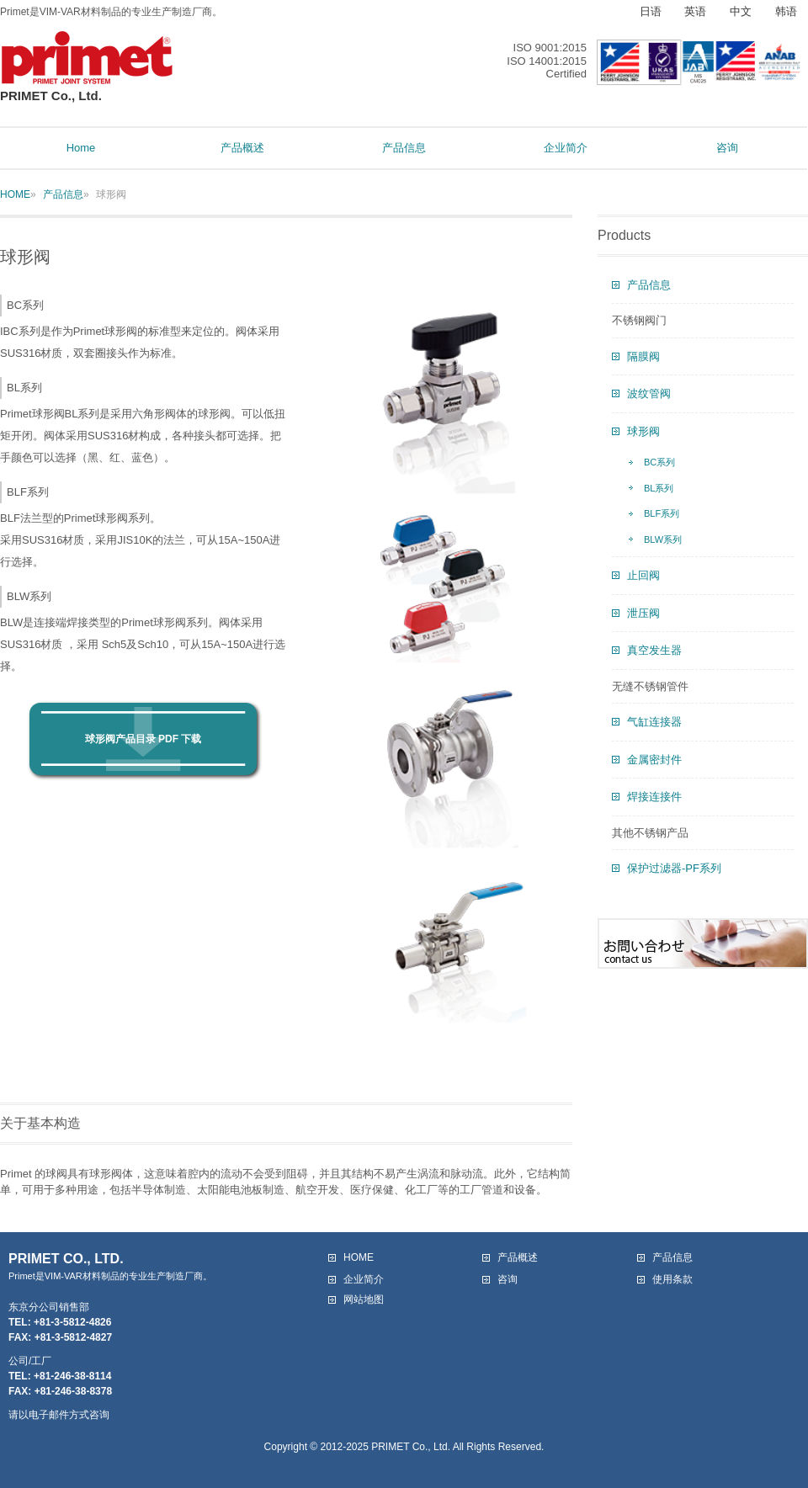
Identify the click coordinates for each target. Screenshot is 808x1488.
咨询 (507, 1279)
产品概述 (517, 1257)
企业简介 (363, 1279)
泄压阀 (643, 613)
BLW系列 (663, 539)
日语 (650, 11)
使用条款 (672, 1279)
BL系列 (658, 488)
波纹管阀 (649, 393)
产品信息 (63, 194)
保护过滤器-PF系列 (674, 868)
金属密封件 (654, 759)
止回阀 (643, 575)
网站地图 (363, 1299)
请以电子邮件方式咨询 (58, 1415)
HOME (15, 194)
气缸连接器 (654, 721)
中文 (741, 11)
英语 (695, 11)
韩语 (786, 11)
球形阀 (643, 431)
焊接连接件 (654, 796)
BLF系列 (661, 513)
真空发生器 (654, 650)
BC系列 (659, 462)
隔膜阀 (643, 356)
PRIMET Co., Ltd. (87, 89)
